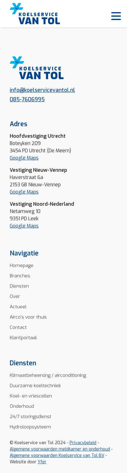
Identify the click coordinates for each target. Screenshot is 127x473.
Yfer (42, 462)
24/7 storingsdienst (30, 416)
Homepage (21, 265)
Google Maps (24, 158)
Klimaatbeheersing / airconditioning (48, 375)
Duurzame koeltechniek (35, 385)
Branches (20, 275)
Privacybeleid (83, 443)
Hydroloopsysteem (30, 427)
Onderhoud (22, 406)
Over (15, 296)
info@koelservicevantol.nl (42, 90)
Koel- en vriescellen (31, 396)
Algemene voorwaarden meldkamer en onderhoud (60, 449)
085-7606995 (27, 99)
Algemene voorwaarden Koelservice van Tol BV (57, 455)
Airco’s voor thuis (28, 317)
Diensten (19, 286)
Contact (18, 327)
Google (18, 192)
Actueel (18, 306)
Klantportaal (23, 337)
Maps (33, 192)
